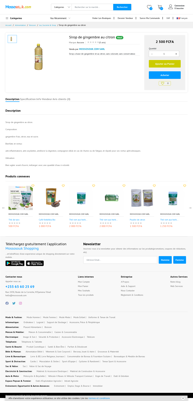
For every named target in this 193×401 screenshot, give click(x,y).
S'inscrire (179, 8)
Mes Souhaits (84, 293)
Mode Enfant (79, 320)
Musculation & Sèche (49, 364)
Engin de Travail (102, 379)
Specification (38, 101)
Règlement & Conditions (132, 298)
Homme (165, 262)
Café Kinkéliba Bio (47, 223)
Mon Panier (83, 289)
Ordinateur (28, 325)
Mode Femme (49, 320)
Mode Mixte (64, 320)
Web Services (176, 289)
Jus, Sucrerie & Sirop (50, 25)
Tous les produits (86, 298)
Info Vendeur (62, 101)
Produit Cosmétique (35, 349)
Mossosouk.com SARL (18, 217)
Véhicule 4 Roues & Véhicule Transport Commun (70, 379)
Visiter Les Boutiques (101, 18)
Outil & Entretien (121, 379)
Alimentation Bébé (34, 354)
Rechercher (122, 7)
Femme (180, 262)
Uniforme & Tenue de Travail (101, 320)
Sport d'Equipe (69, 364)
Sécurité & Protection (48, 340)
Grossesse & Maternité (108, 354)
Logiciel (40, 325)
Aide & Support (128, 289)
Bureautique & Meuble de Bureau (129, 359)
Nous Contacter (128, 293)
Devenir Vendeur (125, 18)
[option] (41, 57)
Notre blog (175, 284)
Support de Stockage (56, 325)
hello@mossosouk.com (16, 298)
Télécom (91, 340)
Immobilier (98, 389)
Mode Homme (33, 320)
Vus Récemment (58, 18)
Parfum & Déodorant (77, 349)
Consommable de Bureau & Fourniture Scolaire (89, 359)
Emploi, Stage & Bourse (79, 389)
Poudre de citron (137, 223)
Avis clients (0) (87, 101)
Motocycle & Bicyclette (34, 379)
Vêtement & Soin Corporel (58, 354)
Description (16, 101)
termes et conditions (99, 398)
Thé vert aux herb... (78, 223)
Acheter (165, 75)
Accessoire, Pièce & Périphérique (84, 325)
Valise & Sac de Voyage (40, 369)
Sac (24, 369)
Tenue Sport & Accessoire (114, 364)
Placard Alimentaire (32, 330)
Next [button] (189, 210)
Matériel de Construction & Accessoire (87, 374)
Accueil (8, 25)
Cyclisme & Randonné (89, 364)
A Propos (125, 284)
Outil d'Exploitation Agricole (48, 384)
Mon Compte (84, 284)
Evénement (59, 389)
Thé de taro (13, 223)
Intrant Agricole (71, 384)
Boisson (33, 25)
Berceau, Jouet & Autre (83, 354)
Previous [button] (3, 210)
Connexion (179, 5)
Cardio (33, 364)
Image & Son (29, 340)
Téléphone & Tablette (31, 344)
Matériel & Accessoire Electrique (52, 374)
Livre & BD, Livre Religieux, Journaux (47, 359)
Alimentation (21, 25)
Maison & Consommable (40, 335)
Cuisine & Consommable (65, 335)
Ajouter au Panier (164, 63)
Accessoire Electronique (72, 340)
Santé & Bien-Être (56, 349)
